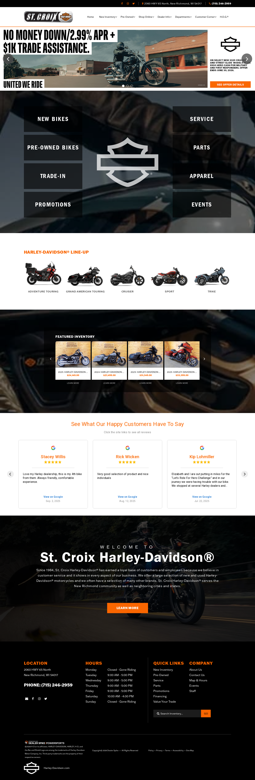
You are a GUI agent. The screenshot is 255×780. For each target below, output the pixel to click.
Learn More (128, 608)
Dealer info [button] (164, 16)
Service (158, 680)
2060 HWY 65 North (41, 673)
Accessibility (178, 750)
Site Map (190, 750)
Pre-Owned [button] (127, 16)
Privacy (159, 750)
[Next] (244, 474)
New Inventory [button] (107, 16)
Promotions (161, 691)
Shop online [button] (145, 16)
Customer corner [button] (205, 16)
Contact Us (197, 675)
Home (90, 16)
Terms (167, 750)
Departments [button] (182, 16)
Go (206, 713)
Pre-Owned (161, 675)
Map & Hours (198, 680)
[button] (8, 58)
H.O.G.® (224, 16)
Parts (156, 685)
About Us (195, 669)
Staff (192, 691)
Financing (160, 696)
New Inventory (163, 669)
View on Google (53, 497)
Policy (151, 750)
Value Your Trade (164, 701)
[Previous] (10, 474)
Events (194, 685)
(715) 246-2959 (57, 685)
